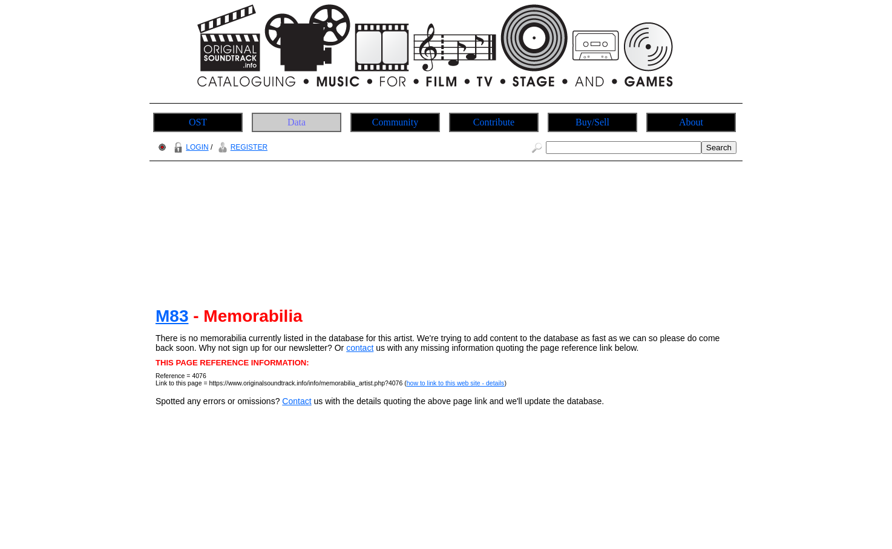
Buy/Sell (592, 122)
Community (395, 122)
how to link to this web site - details (456, 383)
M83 (172, 316)
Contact (296, 401)
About (691, 122)
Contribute (493, 122)
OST (198, 122)
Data (296, 122)
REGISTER (241, 147)
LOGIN (189, 147)
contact (359, 348)
